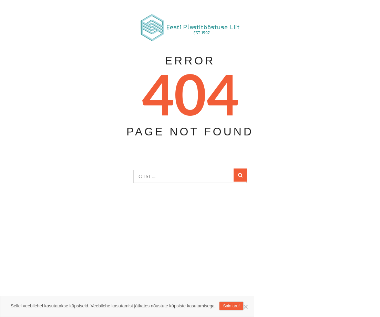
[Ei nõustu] (245, 306)
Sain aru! (231, 306)
